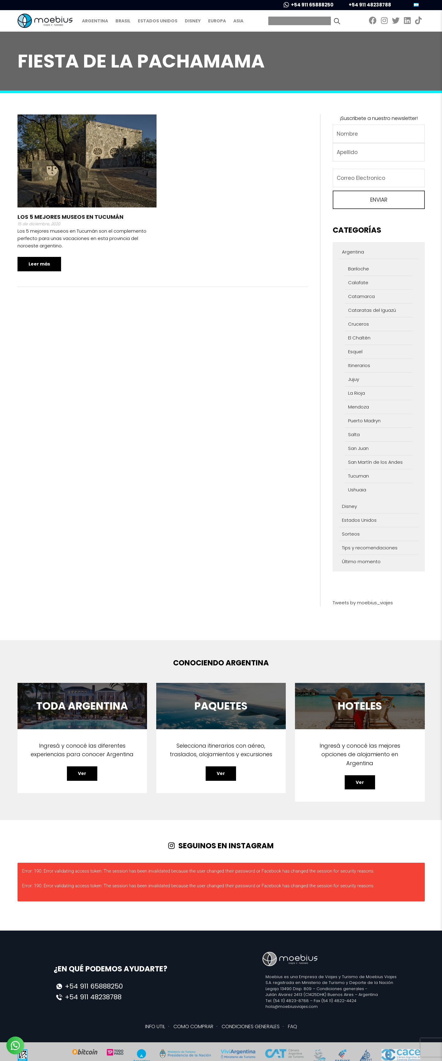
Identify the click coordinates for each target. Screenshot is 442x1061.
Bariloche (358, 268)
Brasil (122, 21)
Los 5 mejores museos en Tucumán (70, 217)
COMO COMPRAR (193, 1026)
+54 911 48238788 (366, 5)
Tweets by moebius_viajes (363, 602)
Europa (217, 21)
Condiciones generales (340, 989)
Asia (238, 21)
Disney (193, 21)
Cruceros (358, 324)
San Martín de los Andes (375, 462)
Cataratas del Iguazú (372, 310)
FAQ (292, 1026)
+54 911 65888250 (308, 5)
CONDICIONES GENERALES (251, 1026)
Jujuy (353, 379)
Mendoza (358, 407)
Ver (82, 773)
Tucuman (358, 476)
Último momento (361, 561)
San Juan (358, 448)
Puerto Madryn (364, 420)
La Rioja (356, 393)
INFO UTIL (155, 1026)
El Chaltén (359, 338)
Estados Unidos (157, 21)
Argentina (95, 21)
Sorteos (351, 534)
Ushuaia (357, 489)
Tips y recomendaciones (369, 547)
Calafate (358, 282)
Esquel (355, 351)
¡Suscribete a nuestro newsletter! (379, 118)
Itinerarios (359, 365)
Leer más (39, 264)
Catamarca (361, 296)
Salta (354, 434)
